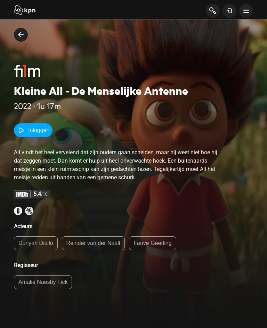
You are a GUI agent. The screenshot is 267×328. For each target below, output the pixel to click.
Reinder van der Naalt (93, 243)
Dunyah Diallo (35, 243)
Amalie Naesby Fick (42, 282)
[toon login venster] (229, 11)
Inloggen (33, 130)
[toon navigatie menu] (246, 11)
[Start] (25, 11)
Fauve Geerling (152, 243)
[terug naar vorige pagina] (21, 35)
